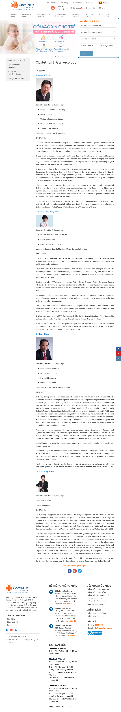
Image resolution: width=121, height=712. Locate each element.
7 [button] (68, 56)
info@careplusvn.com (103, 628)
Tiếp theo (86, 53)
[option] (60, 37)
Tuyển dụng (77, 2)
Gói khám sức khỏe (27, 15)
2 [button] (55, 56)
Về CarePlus (52, 2)
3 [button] (58, 56)
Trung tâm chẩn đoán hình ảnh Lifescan (16, 72)
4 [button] (60, 56)
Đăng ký (102, 8)
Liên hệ (89, 2)
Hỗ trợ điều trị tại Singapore (43, 15)
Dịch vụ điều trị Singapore (14, 66)
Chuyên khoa (14, 15)
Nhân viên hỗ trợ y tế (16, 60)
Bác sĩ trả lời (89, 15)
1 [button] (52, 56)
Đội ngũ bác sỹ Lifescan (17, 78)
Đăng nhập (90, 8)
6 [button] (65, 56)
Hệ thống (64, 2)
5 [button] (63, 56)
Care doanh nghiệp (61, 15)
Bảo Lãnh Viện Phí (75, 15)
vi (102, 2)
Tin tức (99, 15)
